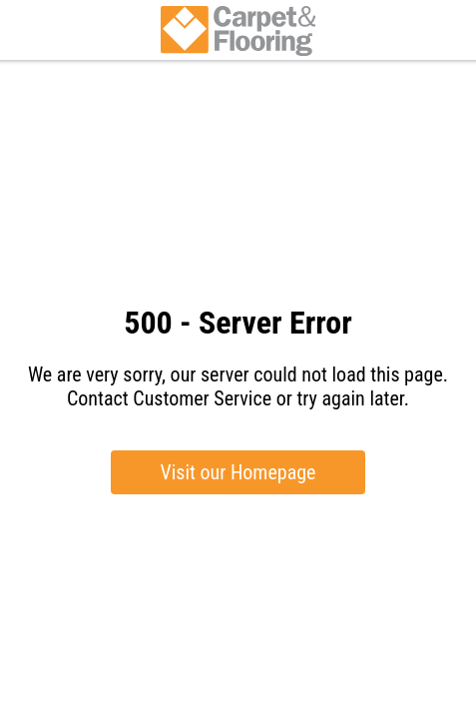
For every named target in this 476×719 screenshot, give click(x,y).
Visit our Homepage (238, 472)
